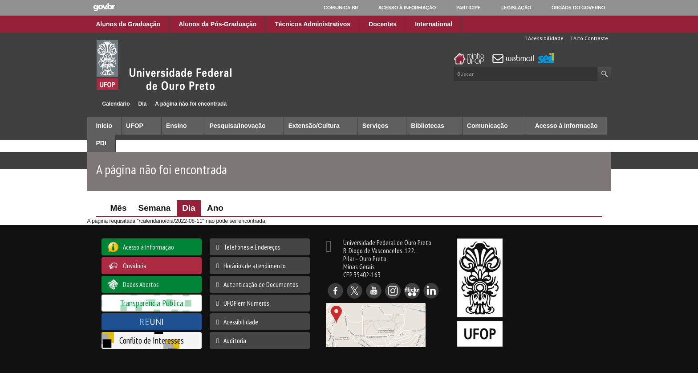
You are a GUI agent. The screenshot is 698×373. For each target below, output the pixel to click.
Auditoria (234, 340)
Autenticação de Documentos (260, 284)
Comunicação (487, 125)
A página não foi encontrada (191, 104)
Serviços (375, 125)
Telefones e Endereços (251, 246)
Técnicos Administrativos (312, 24)
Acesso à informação (407, 7)
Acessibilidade (544, 38)
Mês (118, 208)
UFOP (134, 125)
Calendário (116, 104)
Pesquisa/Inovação (238, 125)
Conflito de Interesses (151, 340)
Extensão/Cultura (314, 125)
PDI (101, 143)
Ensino (176, 125)
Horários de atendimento (254, 265)
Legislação (516, 7)
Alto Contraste (589, 38)
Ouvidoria (134, 265)
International (433, 24)
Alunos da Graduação (128, 24)
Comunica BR (341, 7)
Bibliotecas (427, 125)
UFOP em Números (246, 303)
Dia (142, 104)
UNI (151, 321)
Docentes (383, 24)
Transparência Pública (151, 302)
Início (91, 103)
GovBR (104, 7)
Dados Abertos (140, 284)
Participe (468, 7)
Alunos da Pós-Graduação (217, 24)
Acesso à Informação (566, 125)
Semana (154, 208)
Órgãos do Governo (578, 7)
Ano (215, 208)
